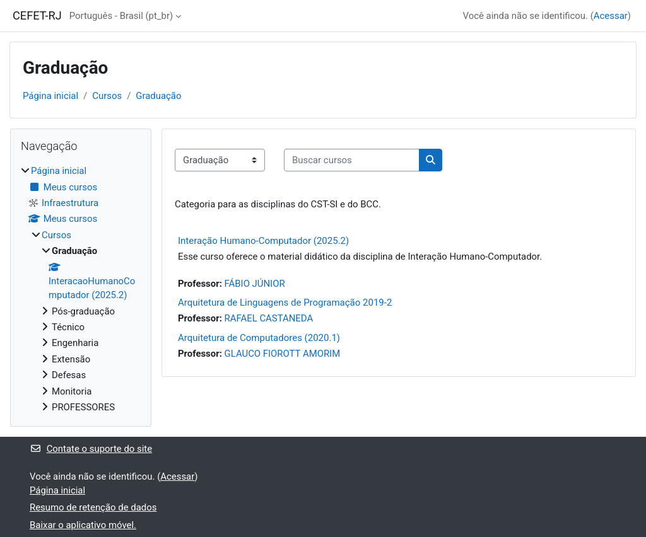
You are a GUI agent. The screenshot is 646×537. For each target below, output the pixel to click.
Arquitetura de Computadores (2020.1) (259, 338)
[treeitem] (81, 289)
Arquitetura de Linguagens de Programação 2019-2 (285, 302)
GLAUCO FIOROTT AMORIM (283, 353)
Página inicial (50, 95)
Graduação (158, 95)
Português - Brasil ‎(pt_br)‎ (121, 15)
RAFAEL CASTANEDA (269, 318)
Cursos (107, 95)
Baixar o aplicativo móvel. (83, 525)
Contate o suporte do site (91, 448)
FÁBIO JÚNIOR (255, 283)
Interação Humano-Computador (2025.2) (263, 240)
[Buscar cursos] (352, 160)
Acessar (611, 15)
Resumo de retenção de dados (93, 507)
